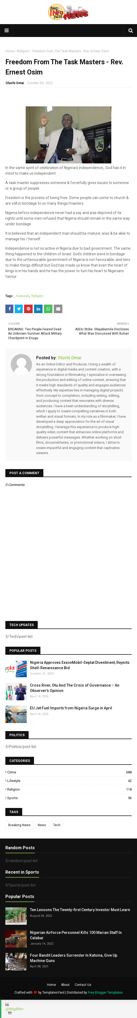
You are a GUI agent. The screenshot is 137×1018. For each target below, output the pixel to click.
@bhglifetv (14, 1009)
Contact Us (83, 985)
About (65, 985)
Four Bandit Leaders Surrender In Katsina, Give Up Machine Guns (73, 958)
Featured (22, 296)
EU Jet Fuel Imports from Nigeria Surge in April (71, 708)
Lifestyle (69, 781)
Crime (69, 772)
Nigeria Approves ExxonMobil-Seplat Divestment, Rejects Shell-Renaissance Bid (80, 665)
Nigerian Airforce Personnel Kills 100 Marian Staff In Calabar (76, 935)
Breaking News (19, 825)
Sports (69, 798)
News (42, 825)
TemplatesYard (53, 992)
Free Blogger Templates (105, 992)
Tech (56, 825)
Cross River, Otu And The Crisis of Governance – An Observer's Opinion (74, 688)
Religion (23, 51)
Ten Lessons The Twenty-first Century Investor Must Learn (80, 910)
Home (9, 51)
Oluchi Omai (15, 83)
